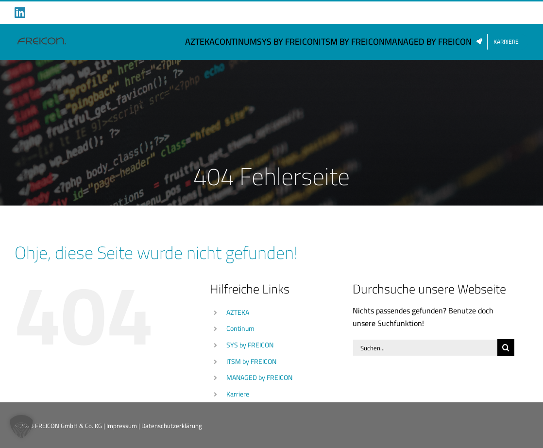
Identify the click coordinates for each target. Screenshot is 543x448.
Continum (240, 328)
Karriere (237, 394)
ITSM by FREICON (251, 361)
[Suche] (505, 347)
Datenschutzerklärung (171, 425)
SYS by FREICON (249, 345)
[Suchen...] (425, 347)
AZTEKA (237, 312)
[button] (21, 426)
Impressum (121, 425)
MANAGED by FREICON (259, 377)
